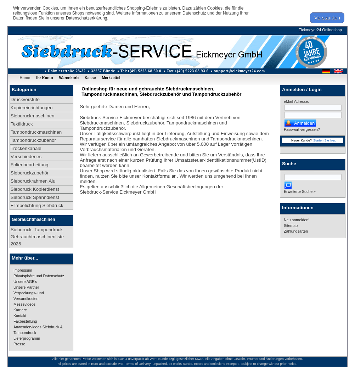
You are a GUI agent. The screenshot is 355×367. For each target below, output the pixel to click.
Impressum (22, 270)
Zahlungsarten (296, 231)
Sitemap (291, 225)
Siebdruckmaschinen (33, 115)
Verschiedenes (26, 156)
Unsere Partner (26, 287)
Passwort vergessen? (302, 129)
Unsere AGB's (25, 281)
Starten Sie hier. (324, 140)
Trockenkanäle (26, 148)
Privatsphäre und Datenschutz (38, 276)
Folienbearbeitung (30, 164)
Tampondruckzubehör (33, 140)
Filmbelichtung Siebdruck (37, 205)
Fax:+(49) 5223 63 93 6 (188, 71)
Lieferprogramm (26, 338)
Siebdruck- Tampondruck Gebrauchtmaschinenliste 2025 (37, 236)
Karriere (20, 310)
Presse (19, 344)
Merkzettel (111, 78)
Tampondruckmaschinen (36, 132)
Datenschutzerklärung (86, 18)
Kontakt (19, 315)
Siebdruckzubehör (30, 173)
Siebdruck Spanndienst (35, 197)
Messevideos (24, 304)
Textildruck (22, 124)
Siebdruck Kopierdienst (35, 189)
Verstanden (327, 18)
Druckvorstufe (25, 99)
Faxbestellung (25, 321)
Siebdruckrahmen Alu (33, 181)
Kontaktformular (159, 176)
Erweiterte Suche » (300, 191)
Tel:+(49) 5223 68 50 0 (140, 71)
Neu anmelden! (296, 220)
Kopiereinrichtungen (32, 107)
